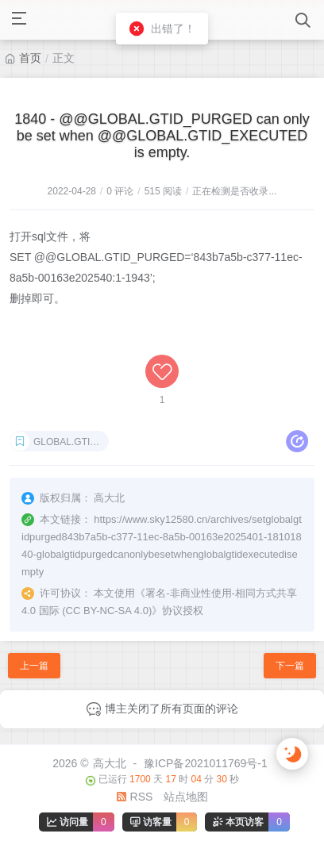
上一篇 (34, 665)
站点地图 (186, 796)
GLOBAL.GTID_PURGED (71, 441)
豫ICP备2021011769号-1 (206, 763)
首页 (30, 58)
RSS (134, 796)
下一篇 (290, 665)
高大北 (109, 763)
